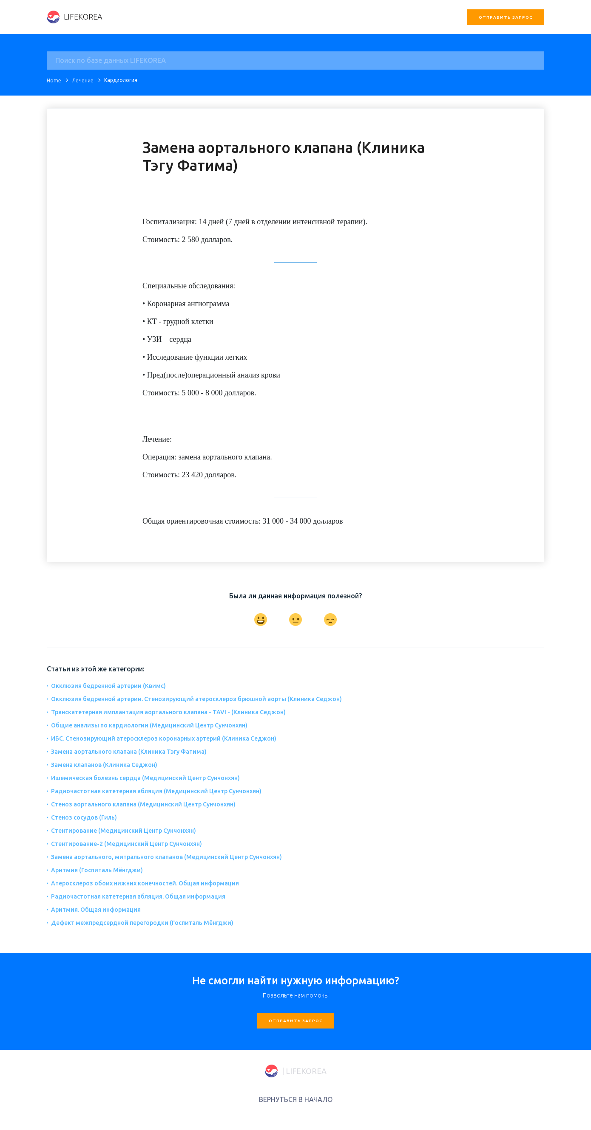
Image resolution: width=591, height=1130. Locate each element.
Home (54, 80)
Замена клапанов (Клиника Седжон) (104, 764)
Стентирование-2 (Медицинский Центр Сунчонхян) (126, 843)
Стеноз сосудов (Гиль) (84, 817)
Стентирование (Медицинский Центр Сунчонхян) (123, 830)
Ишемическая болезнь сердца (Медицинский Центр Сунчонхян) (145, 778)
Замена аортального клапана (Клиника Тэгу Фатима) (129, 751)
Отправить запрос (506, 17)
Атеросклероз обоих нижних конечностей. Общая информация (145, 883)
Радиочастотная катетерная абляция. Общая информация (138, 896)
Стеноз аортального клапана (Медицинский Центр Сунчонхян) (143, 804)
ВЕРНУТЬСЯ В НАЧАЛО (295, 1099)
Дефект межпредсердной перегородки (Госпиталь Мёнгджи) (142, 922)
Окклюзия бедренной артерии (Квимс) (108, 685)
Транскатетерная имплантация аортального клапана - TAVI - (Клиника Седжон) (168, 712)
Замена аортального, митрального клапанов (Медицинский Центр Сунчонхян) (166, 857)
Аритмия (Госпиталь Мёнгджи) (97, 870)
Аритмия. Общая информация (96, 909)
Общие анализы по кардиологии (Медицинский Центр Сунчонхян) (149, 725)
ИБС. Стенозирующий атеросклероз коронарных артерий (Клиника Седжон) (163, 738)
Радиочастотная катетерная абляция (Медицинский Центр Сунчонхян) (156, 791)
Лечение (83, 80)
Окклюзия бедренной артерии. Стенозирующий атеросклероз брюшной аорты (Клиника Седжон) (196, 699)
